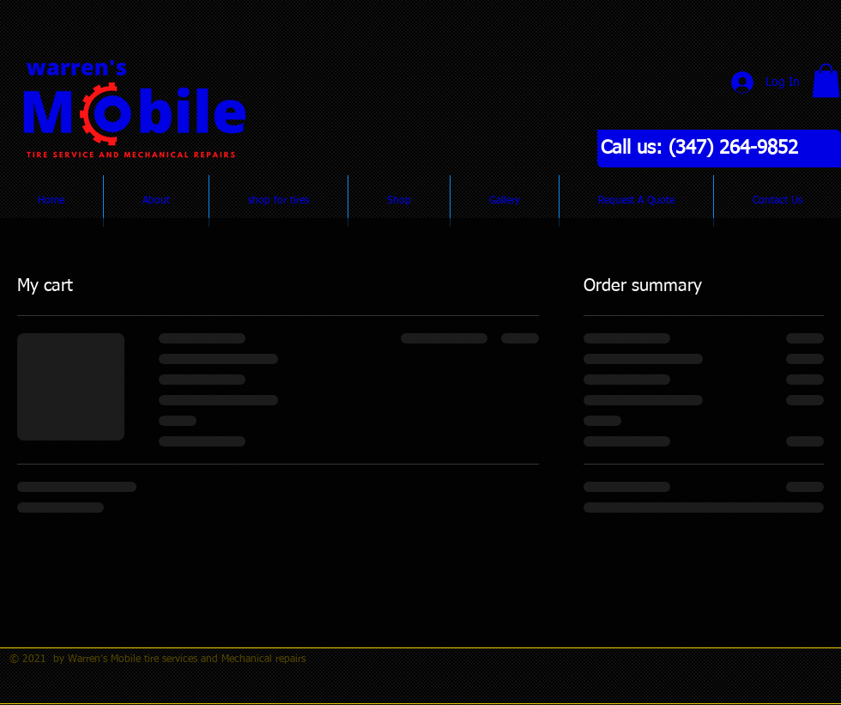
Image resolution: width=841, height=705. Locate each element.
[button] (826, 80)
